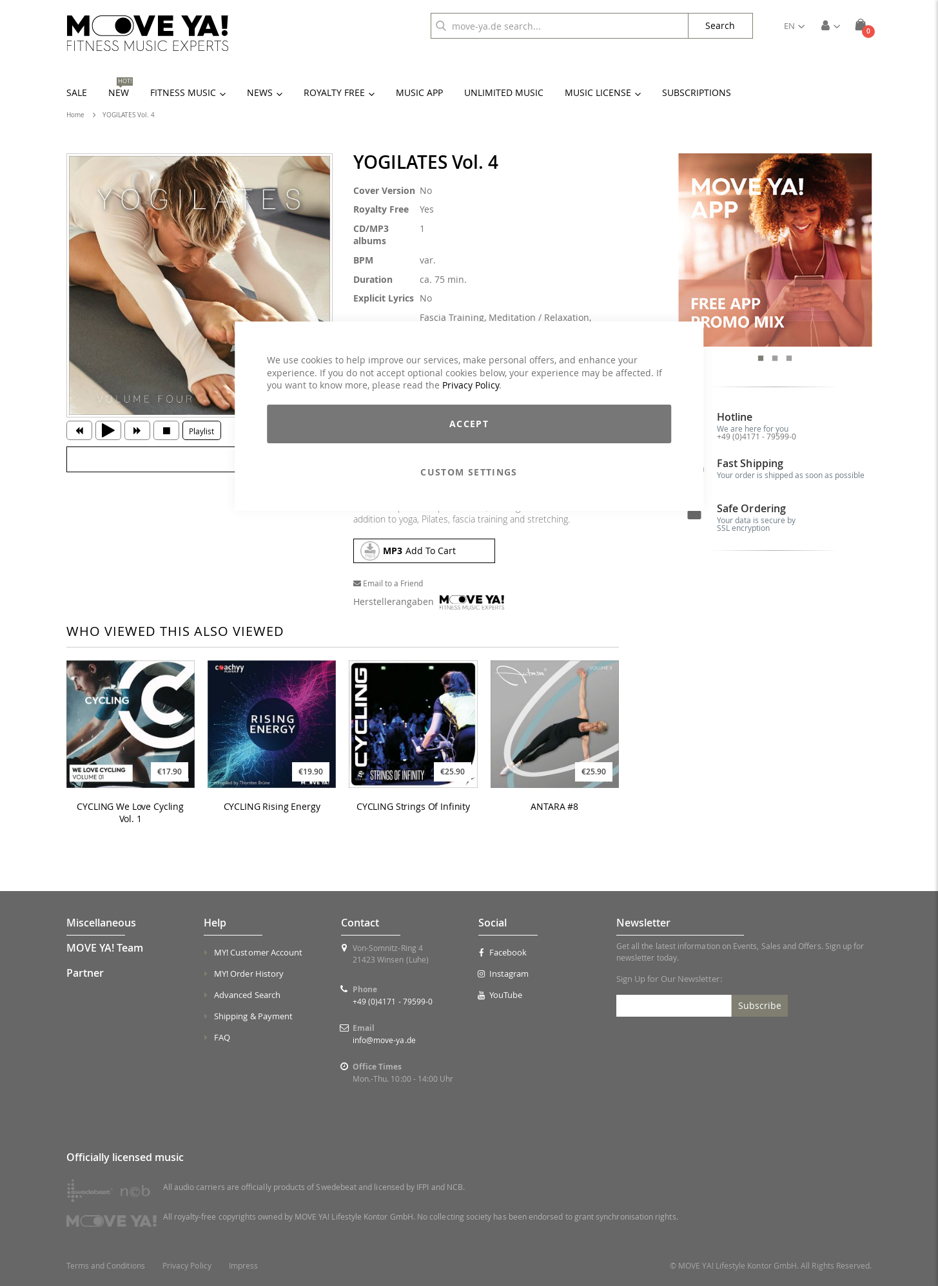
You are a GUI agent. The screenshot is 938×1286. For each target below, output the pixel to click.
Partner (85, 973)
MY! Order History (249, 973)
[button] (794, 26)
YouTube (500, 995)
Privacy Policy (470, 385)
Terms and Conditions (105, 1266)
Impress (243, 1266)
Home (75, 115)
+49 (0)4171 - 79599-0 (756, 436)
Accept (469, 423)
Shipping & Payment (253, 1016)
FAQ (222, 1037)
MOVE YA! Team (104, 948)
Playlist (201, 431)
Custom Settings (468, 472)
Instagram (503, 973)
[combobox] (560, 26)
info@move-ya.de (384, 1040)
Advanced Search (247, 995)
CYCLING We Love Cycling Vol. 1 (130, 813)
